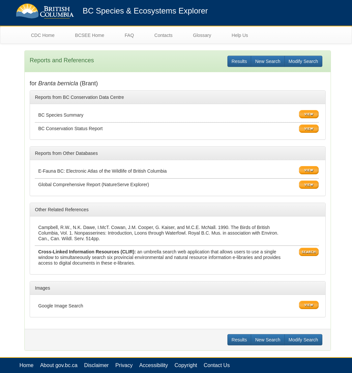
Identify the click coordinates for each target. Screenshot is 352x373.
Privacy (123, 365)
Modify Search (303, 61)
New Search (267, 61)
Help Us (240, 35)
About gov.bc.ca (59, 365)
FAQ (129, 35)
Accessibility (153, 365)
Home (26, 365)
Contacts (163, 35)
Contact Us (217, 365)
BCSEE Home (89, 35)
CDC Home (43, 35)
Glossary (202, 35)
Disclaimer (96, 365)
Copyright (186, 365)
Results (239, 61)
